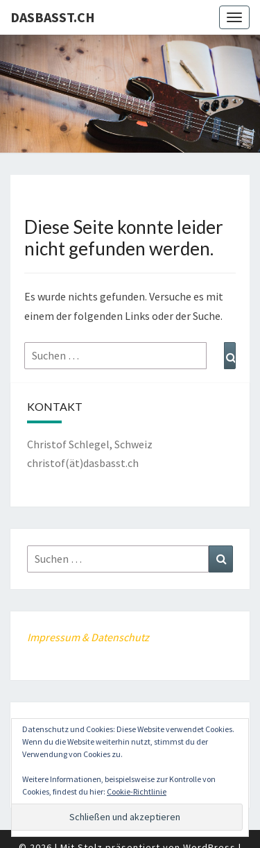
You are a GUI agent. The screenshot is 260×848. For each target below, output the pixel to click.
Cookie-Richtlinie (136, 791)
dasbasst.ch (52, 17)
